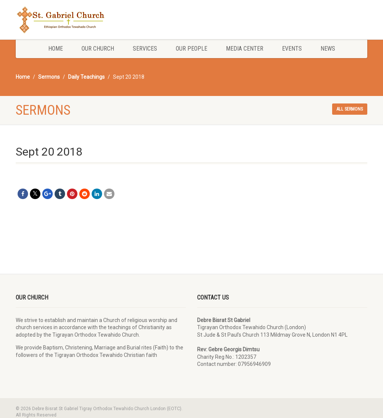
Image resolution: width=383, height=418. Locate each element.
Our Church (98, 48)
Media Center (244, 48)
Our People (191, 48)
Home (55, 48)
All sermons (350, 109)
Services (145, 48)
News (328, 48)
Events (292, 48)
